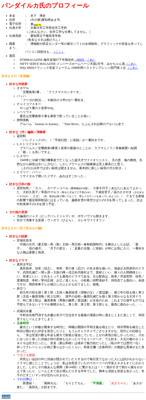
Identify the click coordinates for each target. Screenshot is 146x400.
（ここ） (58, 51)
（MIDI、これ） (85, 59)
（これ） (131, 63)
